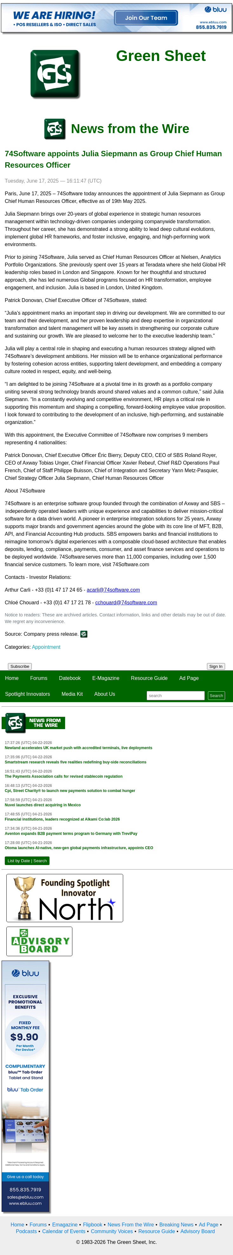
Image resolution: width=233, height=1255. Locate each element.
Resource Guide (149, 678)
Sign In (216, 666)
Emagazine (64, 1224)
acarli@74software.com (113, 590)
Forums (38, 678)
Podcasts (26, 1231)
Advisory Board (197, 1231)
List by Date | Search (27, 860)
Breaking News (176, 1224)
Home (12, 678)
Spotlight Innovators (27, 694)
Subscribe (19, 666)
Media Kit (72, 694)
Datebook (70, 678)
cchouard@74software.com (126, 602)
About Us (104, 694)
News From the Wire (131, 1224)
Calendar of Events (63, 1231)
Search (216, 695)
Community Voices (112, 1231)
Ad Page (189, 678)
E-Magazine (105, 678)
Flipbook (92, 1224)
